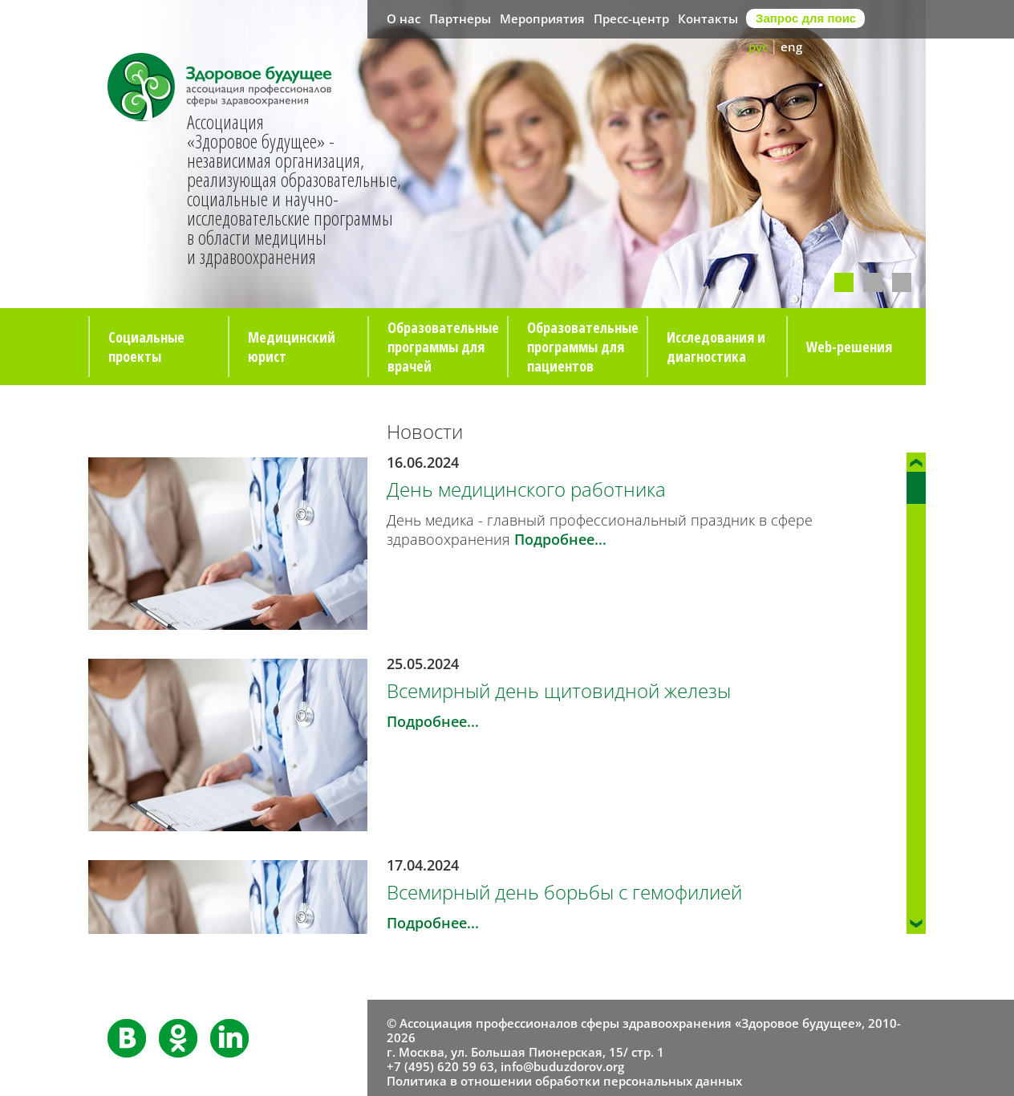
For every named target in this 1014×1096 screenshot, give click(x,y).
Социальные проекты (146, 346)
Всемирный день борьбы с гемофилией (564, 892)
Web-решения (849, 346)
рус (758, 47)
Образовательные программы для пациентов (583, 346)
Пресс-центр (631, 18)
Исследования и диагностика (716, 346)
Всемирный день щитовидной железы (559, 690)
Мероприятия (542, 18)
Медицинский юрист (291, 346)
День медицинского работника (526, 489)
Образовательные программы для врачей (443, 346)
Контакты (708, 18)
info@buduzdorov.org (562, 1066)
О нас (403, 18)
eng (791, 47)
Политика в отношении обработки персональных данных (564, 1081)
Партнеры (460, 18)
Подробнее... (560, 539)
